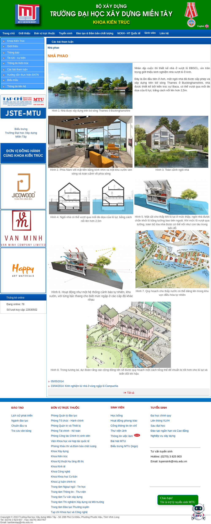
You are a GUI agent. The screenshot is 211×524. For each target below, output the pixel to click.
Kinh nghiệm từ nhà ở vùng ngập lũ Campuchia (84, 386)
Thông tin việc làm (122, 436)
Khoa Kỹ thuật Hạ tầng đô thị (67, 461)
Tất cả (130, 392)
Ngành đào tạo (19, 420)
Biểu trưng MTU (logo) (124, 446)
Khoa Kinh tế (57, 466)
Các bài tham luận (62, 41)
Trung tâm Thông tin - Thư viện (68, 491)
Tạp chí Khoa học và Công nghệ (69, 512)
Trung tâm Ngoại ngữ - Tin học (68, 486)
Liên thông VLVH (160, 420)
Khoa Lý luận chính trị (63, 481)
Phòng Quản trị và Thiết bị (65, 425)
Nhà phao (53, 47)
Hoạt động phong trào (124, 420)
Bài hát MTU (118, 441)
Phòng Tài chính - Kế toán (65, 430)
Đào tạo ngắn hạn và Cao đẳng (170, 430)
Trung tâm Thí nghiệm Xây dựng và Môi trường (77, 502)
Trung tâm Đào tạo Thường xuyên (70, 507)
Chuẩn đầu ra (19, 425)
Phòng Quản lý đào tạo (64, 415)
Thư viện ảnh (119, 430)
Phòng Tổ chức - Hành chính (67, 420)
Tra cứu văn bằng (21, 430)
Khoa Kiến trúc (59, 456)
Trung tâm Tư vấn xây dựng (67, 496)
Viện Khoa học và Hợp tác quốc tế (69, 441)
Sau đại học (158, 425)
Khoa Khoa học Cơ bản (63, 476)
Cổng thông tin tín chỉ (124, 425)
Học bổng (117, 415)
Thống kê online (15, 297)
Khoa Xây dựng (59, 451)
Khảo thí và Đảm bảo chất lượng (73, 446)
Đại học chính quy (161, 415)
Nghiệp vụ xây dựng (163, 435)
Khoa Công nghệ (60, 471)
